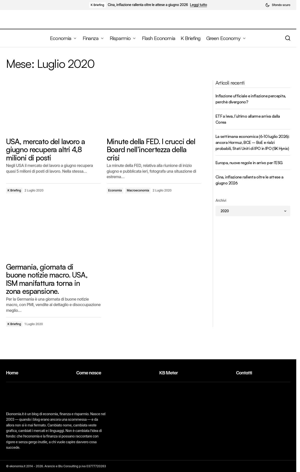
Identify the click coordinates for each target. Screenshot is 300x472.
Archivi (221, 200)
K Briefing (97, 5)
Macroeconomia (138, 190)
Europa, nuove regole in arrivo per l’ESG (249, 162)
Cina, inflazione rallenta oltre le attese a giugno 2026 (148, 5)
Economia (115, 190)
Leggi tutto (198, 5)
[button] (277, 5)
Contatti (244, 372)
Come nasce (88, 372)
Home (12, 372)
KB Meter (168, 372)
